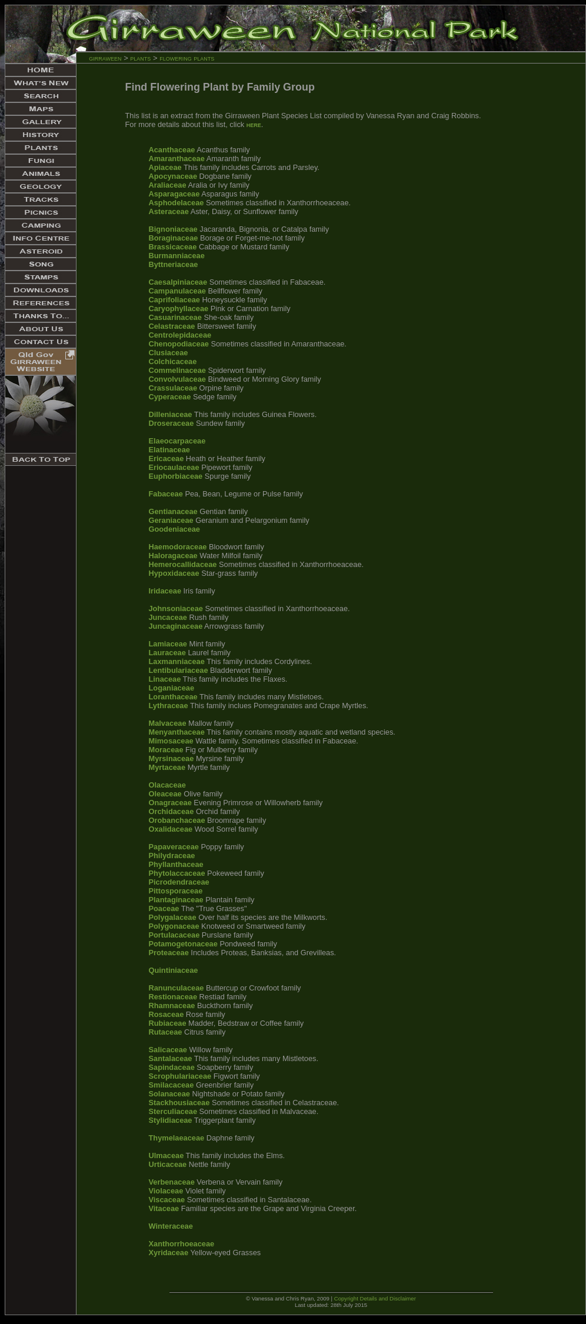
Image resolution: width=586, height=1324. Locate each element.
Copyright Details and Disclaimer (375, 1298)
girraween (105, 58)
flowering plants (186, 58)
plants (140, 58)
